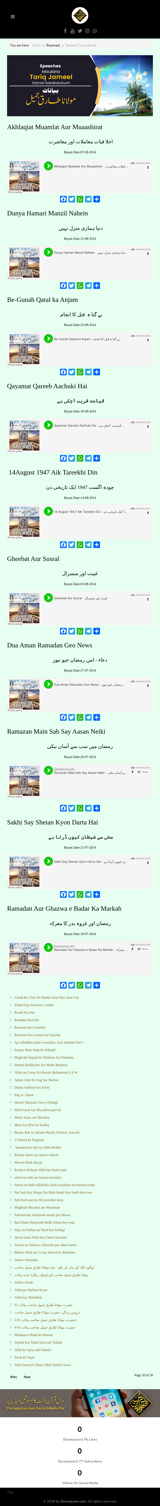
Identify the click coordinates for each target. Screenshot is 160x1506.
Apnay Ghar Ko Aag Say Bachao (36, 1080)
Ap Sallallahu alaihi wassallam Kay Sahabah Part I (48, 1042)
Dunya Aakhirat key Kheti (31, 1087)
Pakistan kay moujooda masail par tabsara (42, 1215)
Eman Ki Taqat (24, 1357)
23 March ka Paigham (29, 1140)
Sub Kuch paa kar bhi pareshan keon (38, 1200)
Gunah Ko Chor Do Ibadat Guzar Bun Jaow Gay (46, 997)
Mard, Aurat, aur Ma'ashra (32, 1117)
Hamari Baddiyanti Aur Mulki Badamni (41, 1065)
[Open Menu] (12, 17)
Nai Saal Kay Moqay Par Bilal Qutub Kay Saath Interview (53, 1192)
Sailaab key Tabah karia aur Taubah (38, 1342)
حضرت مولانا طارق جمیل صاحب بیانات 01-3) (45, 1320)
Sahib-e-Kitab (23, 1282)
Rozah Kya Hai (24, 1012)
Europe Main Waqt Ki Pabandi (34, 1050)
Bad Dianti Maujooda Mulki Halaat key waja (44, 1222)
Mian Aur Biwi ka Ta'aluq (31, 1125)
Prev (13, 1377)
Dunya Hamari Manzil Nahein (47, 213)
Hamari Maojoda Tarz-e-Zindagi (36, 1102)
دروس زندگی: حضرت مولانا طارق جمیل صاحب (47, 1312)
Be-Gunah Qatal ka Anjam (42, 299)
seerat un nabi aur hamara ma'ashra (37, 1177)
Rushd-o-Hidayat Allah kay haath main (40, 1170)
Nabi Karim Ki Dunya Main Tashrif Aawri (42, 1365)
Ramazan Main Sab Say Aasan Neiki (57, 731)
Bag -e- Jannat (24, 1095)
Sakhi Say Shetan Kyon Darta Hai (53, 822)
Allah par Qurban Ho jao (31, 1290)
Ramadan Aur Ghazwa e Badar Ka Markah (64, 908)
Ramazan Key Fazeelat (29, 1027)
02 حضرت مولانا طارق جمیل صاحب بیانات (43, 1305)
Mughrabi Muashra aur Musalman (37, 1207)
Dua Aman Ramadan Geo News (49, 645)
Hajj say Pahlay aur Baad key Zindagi (39, 1230)
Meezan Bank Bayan (28, 1162)
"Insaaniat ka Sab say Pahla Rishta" (38, 1147)
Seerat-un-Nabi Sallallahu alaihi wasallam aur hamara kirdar (54, 1185)
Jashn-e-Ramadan (26, 1260)
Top (10, 1492)
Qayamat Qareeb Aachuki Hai (47, 386)
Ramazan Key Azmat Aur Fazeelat (37, 1035)
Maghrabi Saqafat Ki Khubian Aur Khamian (44, 1057)
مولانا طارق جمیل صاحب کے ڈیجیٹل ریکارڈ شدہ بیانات (51, 1275)
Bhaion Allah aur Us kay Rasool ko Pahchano (44, 1252)
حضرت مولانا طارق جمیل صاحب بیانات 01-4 (44, 1327)
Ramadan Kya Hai (26, 1020)
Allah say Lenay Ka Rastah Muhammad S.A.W (46, 1072)
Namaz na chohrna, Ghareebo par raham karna (45, 1245)
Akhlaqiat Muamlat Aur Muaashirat (54, 127)
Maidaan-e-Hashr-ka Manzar (33, 1335)
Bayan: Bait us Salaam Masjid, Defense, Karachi (47, 1132)
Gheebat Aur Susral (34, 558)
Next (27, 1377)
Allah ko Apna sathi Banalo (32, 1350)
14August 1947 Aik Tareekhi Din (52, 472)
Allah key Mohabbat (28, 1297)
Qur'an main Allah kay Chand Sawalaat (40, 1237)
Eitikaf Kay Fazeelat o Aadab (34, 1005)
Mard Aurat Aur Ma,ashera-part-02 (37, 1110)
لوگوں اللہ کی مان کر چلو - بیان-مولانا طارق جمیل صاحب (54, 1267)
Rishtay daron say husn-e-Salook (36, 1155)
